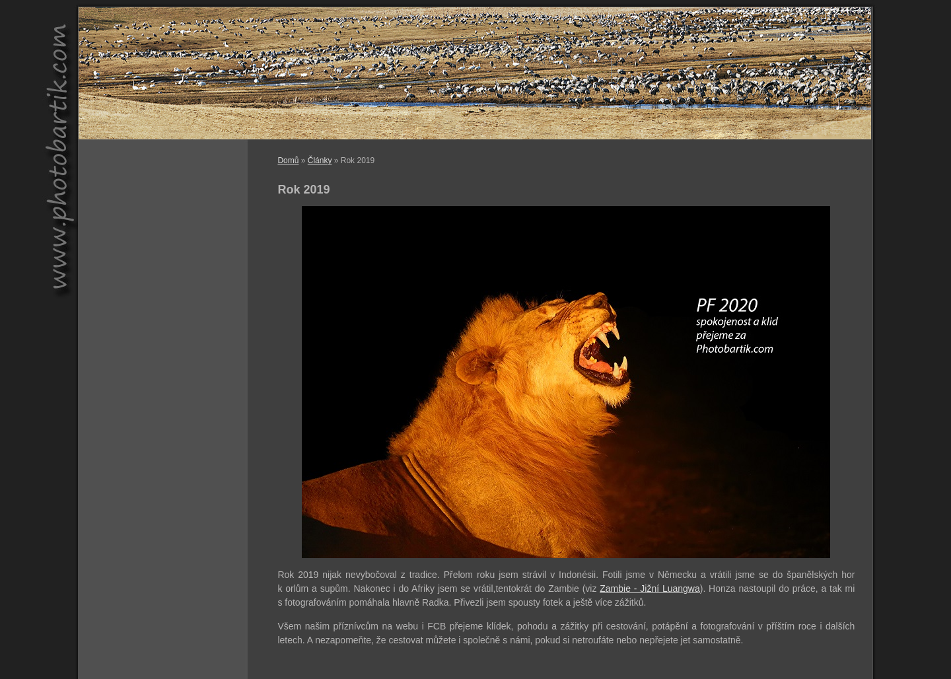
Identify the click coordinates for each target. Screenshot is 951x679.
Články (320, 160)
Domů (288, 160)
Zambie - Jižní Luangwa (649, 588)
